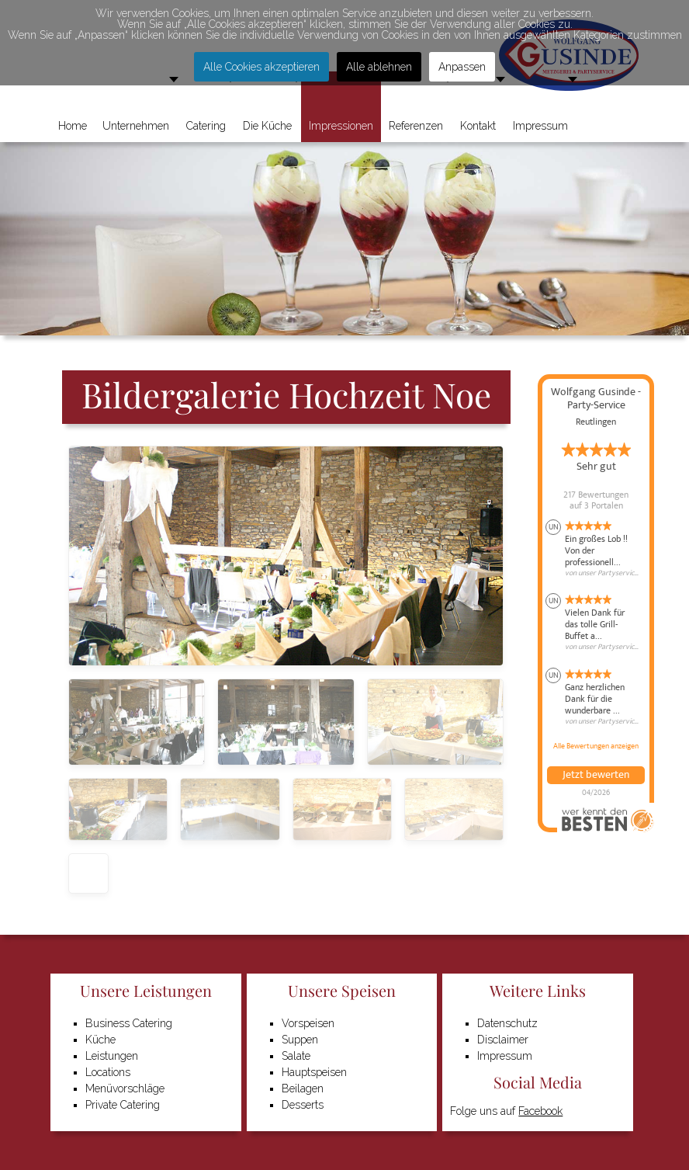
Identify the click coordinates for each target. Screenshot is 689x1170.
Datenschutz (507, 1023)
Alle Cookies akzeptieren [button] (261, 67)
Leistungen (111, 1056)
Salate (296, 1056)
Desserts (303, 1105)
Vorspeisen (308, 1023)
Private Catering (122, 1105)
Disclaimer (502, 1039)
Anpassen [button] (462, 67)
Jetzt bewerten (596, 774)
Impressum (504, 1056)
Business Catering (128, 1023)
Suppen (300, 1039)
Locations (107, 1072)
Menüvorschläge (124, 1088)
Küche (100, 1039)
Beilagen (303, 1088)
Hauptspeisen (314, 1072)
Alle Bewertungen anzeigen (596, 746)
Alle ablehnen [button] (379, 67)
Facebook (540, 1111)
